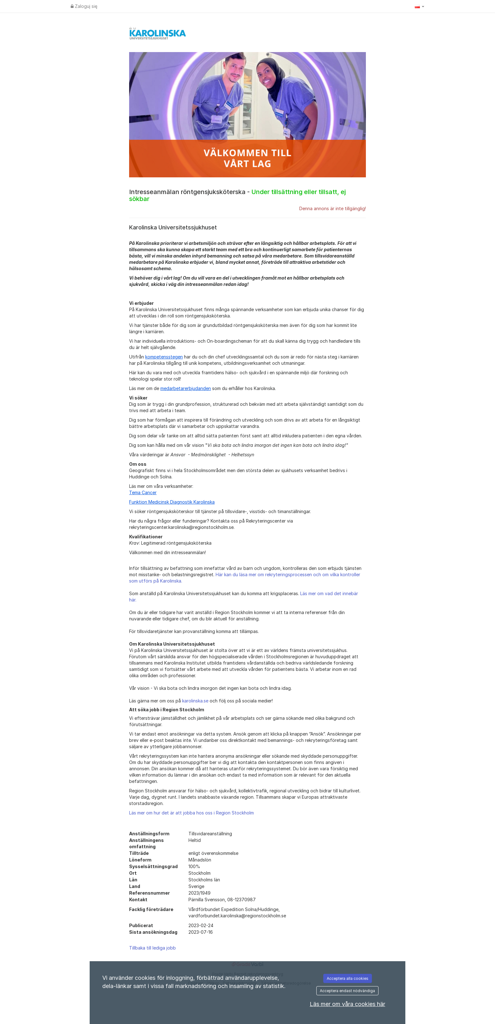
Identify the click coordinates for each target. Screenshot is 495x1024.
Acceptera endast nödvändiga (347, 990)
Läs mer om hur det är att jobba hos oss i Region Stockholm (191, 812)
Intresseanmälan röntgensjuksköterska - (237, 195)
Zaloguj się (84, 6)
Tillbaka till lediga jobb (152, 947)
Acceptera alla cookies (347, 978)
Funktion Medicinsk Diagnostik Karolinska (172, 502)
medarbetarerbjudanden (185, 388)
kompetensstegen (164, 356)
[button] (419, 6)
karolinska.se (195, 700)
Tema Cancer (143, 492)
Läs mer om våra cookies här (347, 1004)
